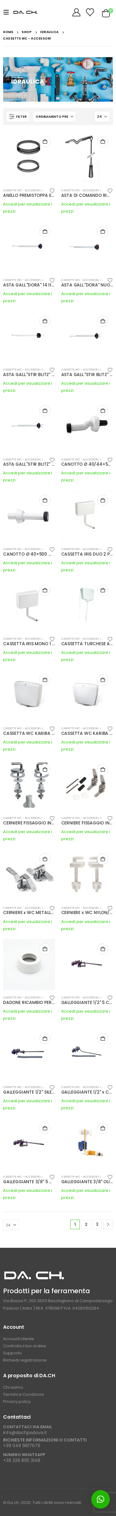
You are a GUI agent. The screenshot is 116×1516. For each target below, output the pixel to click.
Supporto (13, 1353)
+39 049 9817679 (21, 1445)
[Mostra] (102, 116)
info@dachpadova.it (25, 1432)
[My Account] (76, 12)
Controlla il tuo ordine (24, 1346)
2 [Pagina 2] (86, 1224)
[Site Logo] (25, 12)
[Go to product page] (29, 157)
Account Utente (18, 1339)
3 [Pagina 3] (97, 1224)
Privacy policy (17, 1401)
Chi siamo (13, 1387)
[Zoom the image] (34, 1273)
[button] (8, 12)
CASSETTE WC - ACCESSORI (22, 190)
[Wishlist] (90, 12)
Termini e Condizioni (23, 1394)
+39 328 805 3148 (21, 1460)
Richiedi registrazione (25, 1360)
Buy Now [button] (44, 141)
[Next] (108, 1224)
